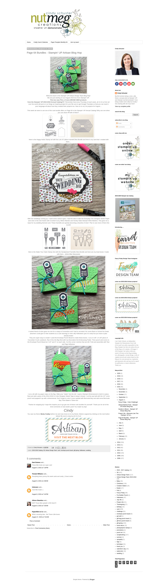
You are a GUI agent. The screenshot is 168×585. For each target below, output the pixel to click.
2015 (119, 387)
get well (119, 516)
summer (119, 537)
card (59, 450)
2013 (119, 445)
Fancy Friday (121, 493)
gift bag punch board (123, 518)
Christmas (120, 483)
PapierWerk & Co (37, 512)
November (122, 392)
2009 (119, 455)
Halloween (82, 450)
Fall (118, 490)
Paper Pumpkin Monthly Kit (59, 42)
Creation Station (122, 486)
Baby (118, 481)
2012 (119, 447)
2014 (119, 442)
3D (44, 450)
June (120, 425)
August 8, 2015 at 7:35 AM (40, 505)
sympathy (120, 539)
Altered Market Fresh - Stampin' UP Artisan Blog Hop (128, 405)
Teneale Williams (37, 474)
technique (120, 544)
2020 (119, 373)
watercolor (120, 551)
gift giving (76, 450)
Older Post (106, 525)
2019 (119, 376)
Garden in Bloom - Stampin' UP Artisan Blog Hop (128, 410)
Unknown (35, 487)
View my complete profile (122, 106)
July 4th (119, 500)
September (122, 397)
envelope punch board (67, 450)
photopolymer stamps (123, 528)
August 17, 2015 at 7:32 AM (40, 517)
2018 (119, 379)
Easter (119, 488)
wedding (88, 450)
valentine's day (121, 549)
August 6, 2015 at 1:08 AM (40, 481)
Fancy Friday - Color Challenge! (128, 402)
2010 (119, 453)
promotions (120, 530)
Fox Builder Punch (122, 495)
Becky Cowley (45, 414)
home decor (120, 525)
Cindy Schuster (122, 93)
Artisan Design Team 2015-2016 (126, 477)
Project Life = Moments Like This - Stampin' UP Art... (128, 414)
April (120, 431)
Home (29, 42)
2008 (119, 458)
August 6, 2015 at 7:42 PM (40, 494)
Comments (120, 127)
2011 (119, 450)
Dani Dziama (36, 462)
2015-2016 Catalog (37, 450)
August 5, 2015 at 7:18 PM (40, 468)
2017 (119, 381)
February (122, 436)
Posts (118, 123)
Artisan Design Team (51, 450)
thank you (120, 546)
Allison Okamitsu (37, 500)
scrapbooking (121, 535)
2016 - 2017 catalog (123, 470)
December (122, 389)
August (121, 400)
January (121, 439)
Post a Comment (35, 521)
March (121, 433)
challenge (120, 511)
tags (118, 542)
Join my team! (74, 42)
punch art (119, 532)
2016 (119, 384)
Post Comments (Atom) (42, 528)
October (121, 394)
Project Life (120, 502)
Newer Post (31, 525)
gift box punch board (123, 521)
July (120, 423)
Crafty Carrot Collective (41, 42)
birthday (119, 507)
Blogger (92, 579)
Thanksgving (121, 504)
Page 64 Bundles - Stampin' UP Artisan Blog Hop (128, 418)
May (120, 428)
